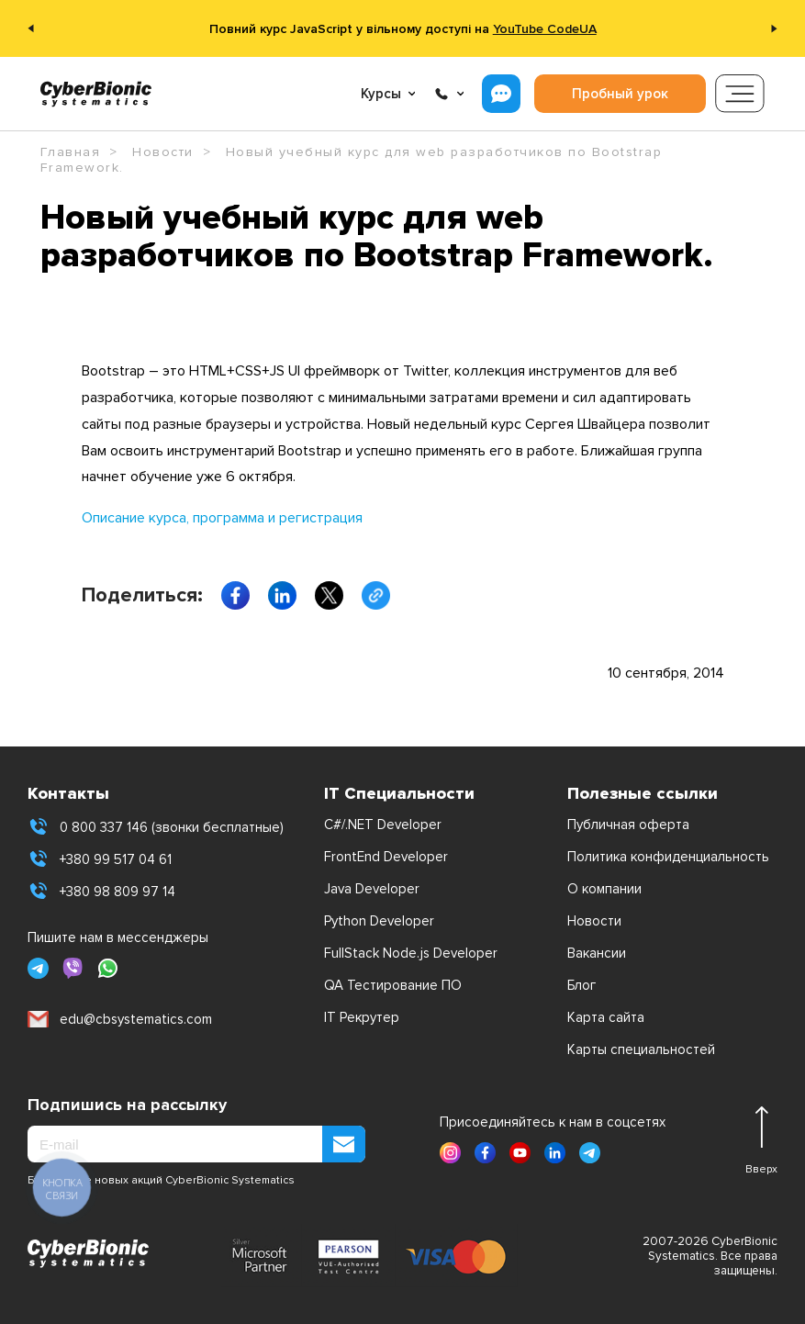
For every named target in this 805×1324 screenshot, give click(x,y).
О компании (604, 889)
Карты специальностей (641, 1049)
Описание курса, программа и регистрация (222, 518)
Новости (594, 921)
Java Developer (371, 889)
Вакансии (596, 953)
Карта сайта (605, 1017)
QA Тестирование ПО (393, 985)
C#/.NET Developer (383, 824)
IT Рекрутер (361, 1017)
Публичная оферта (628, 824)
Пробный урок (620, 93)
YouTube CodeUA (545, 29)
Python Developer (379, 921)
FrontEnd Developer (386, 856)
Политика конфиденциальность (668, 856)
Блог (581, 985)
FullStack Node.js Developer (411, 953)
